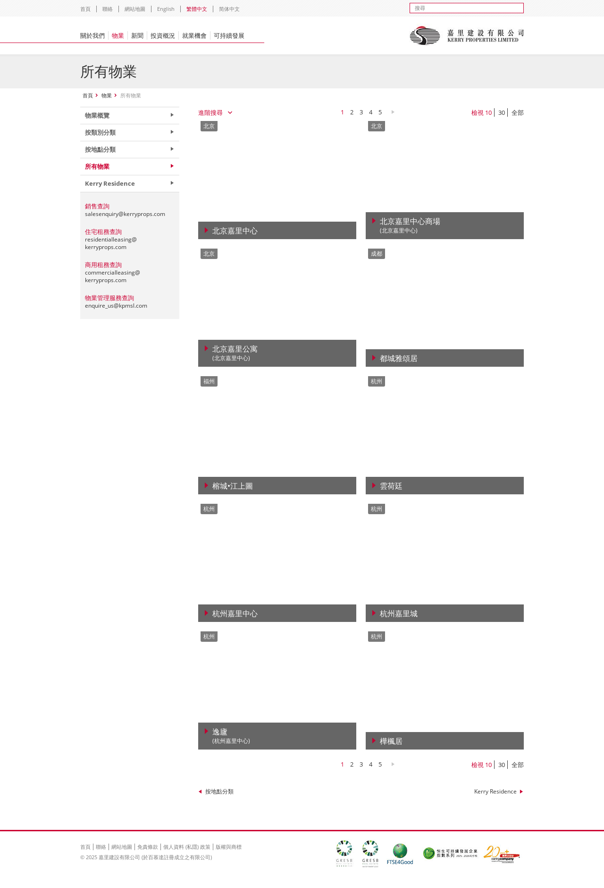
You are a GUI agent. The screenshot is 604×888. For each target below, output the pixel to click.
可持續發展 (229, 35)
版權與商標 (229, 846)
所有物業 (97, 166)
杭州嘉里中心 (235, 613)
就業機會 (194, 35)
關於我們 (92, 35)
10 (488, 112)
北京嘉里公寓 (235, 353)
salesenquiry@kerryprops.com (125, 214)
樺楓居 (391, 741)
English (166, 8)
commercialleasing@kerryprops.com (112, 276)
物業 (118, 35)
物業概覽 (97, 115)
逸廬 (231, 736)
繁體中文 (196, 8)
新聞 (137, 35)
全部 (518, 112)
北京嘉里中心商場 (410, 225)
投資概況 (163, 35)
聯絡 (107, 8)
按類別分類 (100, 132)
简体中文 (229, 8)
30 (501, 112)
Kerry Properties (466, 35)
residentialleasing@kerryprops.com (111, 243)
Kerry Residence (495, 791)
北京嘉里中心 (235, 230)
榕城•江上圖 (232, 486)
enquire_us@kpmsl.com (116, 306)
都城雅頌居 (399, 358)
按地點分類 (219, 791)
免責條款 (147, 846)
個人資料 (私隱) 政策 (186, 846)
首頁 (85, 8)
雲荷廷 (391, 486)
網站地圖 (135, 8)
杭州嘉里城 (399, 613)
